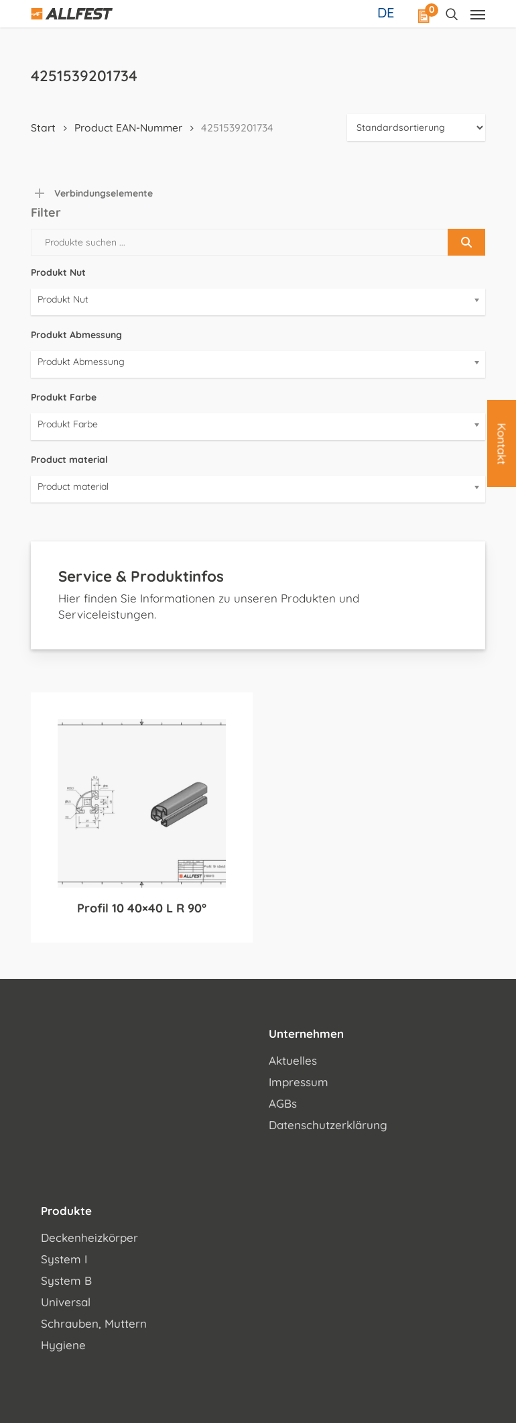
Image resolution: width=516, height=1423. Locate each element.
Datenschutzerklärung (328, 1125)
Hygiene (63, 1345)
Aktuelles (293, 1060)
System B (66, 1280)
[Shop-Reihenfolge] (416, 127)
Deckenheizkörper (89, 1237)
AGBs (283, 1103)
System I (64, 1259)
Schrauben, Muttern (94, 1323)
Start (43, 127)
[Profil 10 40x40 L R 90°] (142, 803)
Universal (65, 1302)
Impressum (298, 1082)
